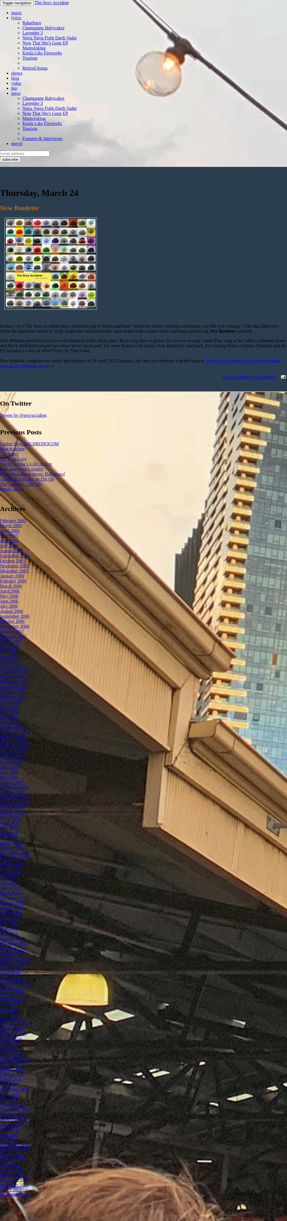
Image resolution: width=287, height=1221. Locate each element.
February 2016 (13, 1033)
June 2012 (9, 928)
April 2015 (10, 1003)
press (15, 93)
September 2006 (14, 616)
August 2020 (11, 1169)
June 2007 (9, 656)
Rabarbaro (31, 22)
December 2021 (14, 1184)
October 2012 (12, 938)
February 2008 (13, 696)
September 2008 (14, 732)
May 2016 (9, 1044)
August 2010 (11, 842)
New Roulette (12, 448)
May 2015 (9, 1008)
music (16, 12)
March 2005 (11, 525)
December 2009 (14, 802)
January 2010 (12, 807)
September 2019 (14, 1144)
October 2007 (12, 676)
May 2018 (9, 1099)
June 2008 (9, 716)
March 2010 (11, 817)
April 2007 (10, 646)
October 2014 (12, 988)
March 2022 (11, 1189)
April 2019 (10, 1129)
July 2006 (9, 606)
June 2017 (9, 1084)
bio (14, 88)
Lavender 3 (32, 32)
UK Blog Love (13, 458)
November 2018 (14, 1119)
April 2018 (10, 1094)
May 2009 (9, 772)
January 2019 (12, 1124)
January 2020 (12, 1154)
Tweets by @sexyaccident (23, 415)
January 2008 (12, 691)
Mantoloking (34, 48)
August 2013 (11, 953)
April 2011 (9, 872)
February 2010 (13, 812)
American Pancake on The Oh (27, 479)
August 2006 (11, 611)
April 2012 (10, 918)
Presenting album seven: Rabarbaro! (32, 474)
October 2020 (12, 1174)
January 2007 (12, 631)
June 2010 (9, 832)
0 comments (265, 377)
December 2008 (14, 747)
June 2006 (9, 601)
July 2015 (9, 1013)
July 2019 (9, 1139)
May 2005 (9, 535)
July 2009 (9, 777)
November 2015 (14, 1023)
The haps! (9, 453)
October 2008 (12, 737)
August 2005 (11, 550)
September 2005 (14, 555)
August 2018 (11, 1104)
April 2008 (10, 706)
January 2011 (12, 862)
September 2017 (14, 1089)
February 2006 (13, 581)
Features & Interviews (42, 138)
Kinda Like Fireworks (42, 53)
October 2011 (12, 893)
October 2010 (12, 847)
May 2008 (9, 711)
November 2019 (14, 1149)
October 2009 (12, 792)
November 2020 (14, 1179)
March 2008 (11, 701)
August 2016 (11, 1054)
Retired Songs (35, 68)
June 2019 (9, 1134)
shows (16, 73)
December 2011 (14, 898)
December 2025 (14, 1194)
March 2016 (11, 1039)
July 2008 (9, 722)
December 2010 (14, 857)
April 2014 (10, 973)
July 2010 (9, 837)
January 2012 (12, 903)
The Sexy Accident (51, 2)
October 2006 (12, 621)
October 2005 (12, 561)
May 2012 (9, 923)
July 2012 (9, 933)
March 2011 (11, 867)
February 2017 (13, 1074)
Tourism (29, 58)
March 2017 (11, 1079)
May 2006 (9, 596)
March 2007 (11, 641)
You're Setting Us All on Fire (26, 464)
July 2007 (9, 661)
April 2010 (10, 822)
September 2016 (14, 1059)
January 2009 (12, 752)
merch (16, 143)
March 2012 (11, 913)
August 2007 (11, 666)
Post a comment (237, 377)
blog (15, 78)
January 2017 (12, 1069)
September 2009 (14, 787)
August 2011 (11, 888)
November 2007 (14, 681)
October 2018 (12, 1114)
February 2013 (13, 948)
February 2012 (13, 908)
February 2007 (13, 636)
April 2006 (10, 591)
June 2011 (9, 877)
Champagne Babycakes (43, 27)
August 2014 (11, 978)
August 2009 (11, 782)
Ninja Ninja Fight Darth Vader (49, 38)
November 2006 (14, 626)
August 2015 (11, 1018)
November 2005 (14, 566)
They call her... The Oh (20, 484)
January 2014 (12, 968)
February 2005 (13, 520)
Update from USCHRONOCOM (29, 443)
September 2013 (14, 958)
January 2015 (12, 993)
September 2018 (14, 1109)
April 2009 (10, 767)
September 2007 (14, 671)
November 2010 (14, 852)
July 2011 (8, 883)
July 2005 (9, 545)
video (16, 83)
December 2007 (14, 686)
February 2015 (13, 998)
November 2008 (14, 742)
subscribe (10, 159)
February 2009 (13, 757)
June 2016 (9, 1049)
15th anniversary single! (21, 469)
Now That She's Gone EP (45, 43)
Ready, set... (11, 489)
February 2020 (13, 1159)
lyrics (16, 17)
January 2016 (12, 1028)
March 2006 (11, 586)
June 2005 (9, 540)
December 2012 (14, 943)
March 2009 (11, 762)
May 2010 (9, 827)
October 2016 (12, 1064)
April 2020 (10, 1164)
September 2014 (14, 983)
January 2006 (12, 576)
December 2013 (14, 963)
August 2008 (11, 727)
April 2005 (10, 530)
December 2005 (14, 571)
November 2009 (14, 797)
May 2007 (9, 651)
